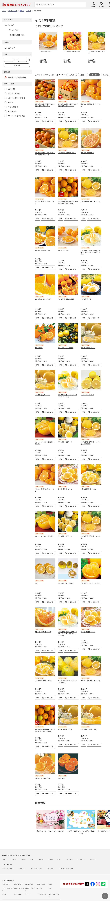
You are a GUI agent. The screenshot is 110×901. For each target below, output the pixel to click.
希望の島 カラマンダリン (42, 776)
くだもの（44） (13, 30)
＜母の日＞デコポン (63, 248)
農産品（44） (10, 25)
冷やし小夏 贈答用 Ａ (65, 534)
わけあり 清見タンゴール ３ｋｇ (44, 488)
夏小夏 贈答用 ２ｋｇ (65, 487)
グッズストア (50, 867)
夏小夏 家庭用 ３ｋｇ (88, 630)
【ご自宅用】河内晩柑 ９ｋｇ (67, 151)
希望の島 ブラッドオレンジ (43, 630)
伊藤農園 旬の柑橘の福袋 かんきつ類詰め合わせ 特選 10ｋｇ (45, 105)
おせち (59, 857)
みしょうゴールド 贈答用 (65, 346)
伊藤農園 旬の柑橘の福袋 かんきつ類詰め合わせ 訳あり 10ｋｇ (68, 105)
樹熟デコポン (39, 346)
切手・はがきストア (8, 867)
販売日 (83, 74)
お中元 (32, 857)
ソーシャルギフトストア (66, 867)
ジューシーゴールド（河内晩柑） (44, 534)
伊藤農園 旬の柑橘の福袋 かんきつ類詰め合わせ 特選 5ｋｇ (45, 152)
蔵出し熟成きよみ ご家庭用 (43, 297)
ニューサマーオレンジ (87, 393)
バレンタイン (81, 857)
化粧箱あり (11, 111)
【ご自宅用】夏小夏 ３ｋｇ (43, 679)
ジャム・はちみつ (19, 886)
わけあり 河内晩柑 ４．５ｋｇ (90, 679)
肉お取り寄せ (29, 882)
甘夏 (36, 581)
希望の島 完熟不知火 (87, 151)
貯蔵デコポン (62, 776)
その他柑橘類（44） (17, 35)
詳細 (37, 121)
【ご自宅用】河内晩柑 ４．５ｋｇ (90, 535)
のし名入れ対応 (12, 93)
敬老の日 (41, 857)
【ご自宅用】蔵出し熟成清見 (66, 297)
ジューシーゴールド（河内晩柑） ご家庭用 (44, 441)
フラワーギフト (41, 892)
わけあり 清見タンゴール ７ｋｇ (90, 105)
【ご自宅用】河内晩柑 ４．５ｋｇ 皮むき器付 (90, 441)
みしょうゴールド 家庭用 (65, 581)
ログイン (93, 6)
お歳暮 (51, 857)
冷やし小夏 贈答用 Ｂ (65, 440)
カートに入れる (48, 121)
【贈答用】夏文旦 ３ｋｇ (42, 393)
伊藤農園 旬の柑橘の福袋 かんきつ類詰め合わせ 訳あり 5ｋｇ (68, 201)
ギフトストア (22, 867)
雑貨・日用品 (17, 892)
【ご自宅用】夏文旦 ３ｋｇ (89, 728)
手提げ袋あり (11, 107)
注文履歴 (101, 6)
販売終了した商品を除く (16, 77)
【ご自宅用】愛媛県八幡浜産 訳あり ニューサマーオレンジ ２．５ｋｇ (67, 632)
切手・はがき (6, 882)
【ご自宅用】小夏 (86, 297)
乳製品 (50, 882)
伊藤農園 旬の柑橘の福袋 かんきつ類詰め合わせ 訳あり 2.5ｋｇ (45, 728)
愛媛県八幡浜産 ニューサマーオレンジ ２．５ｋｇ (67, 394)
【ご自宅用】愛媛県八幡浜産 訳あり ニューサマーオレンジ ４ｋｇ (90, 250)
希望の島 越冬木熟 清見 (42, 248)
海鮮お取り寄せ (18, 882)
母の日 (4, 857)
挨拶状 (9, 102)
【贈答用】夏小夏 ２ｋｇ (88, 487)
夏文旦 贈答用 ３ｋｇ (88, 346)
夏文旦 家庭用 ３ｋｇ (65, 728)
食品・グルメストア (36, 867)
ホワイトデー (93, 857)
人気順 (71, 74)
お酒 (50, 886)
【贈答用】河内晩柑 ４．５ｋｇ (90, 200)
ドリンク (39, 886)
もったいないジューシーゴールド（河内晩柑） (67, 680)
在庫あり (10, 47)
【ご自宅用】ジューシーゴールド (90, 581)
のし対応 (10, 89)
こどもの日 (14, 857)
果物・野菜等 (41, 882)
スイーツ (27, 892)
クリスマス (69, 857)
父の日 (24, 857)
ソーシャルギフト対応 (15, 116)
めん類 (4, 892)
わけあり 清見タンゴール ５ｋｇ (44, 201)
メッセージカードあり (15, 98)
